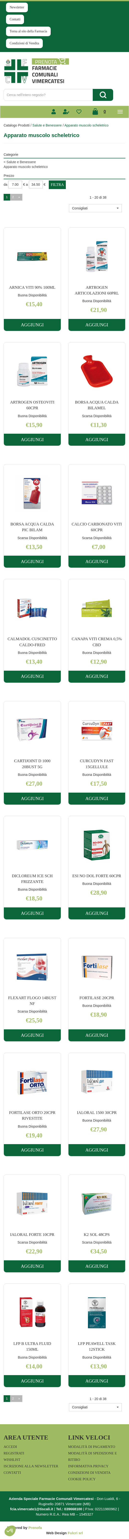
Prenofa (35, 1528)
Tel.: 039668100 (69, 1509)
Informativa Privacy (88, 1466)
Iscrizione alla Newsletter (31, 1466)
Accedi (10, 1447)
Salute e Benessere (47, 125)
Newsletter (17, 7)
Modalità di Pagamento (91, 1447)
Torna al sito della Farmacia (28, 31)
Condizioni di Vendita (24, 43)
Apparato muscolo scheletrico (26, 167)
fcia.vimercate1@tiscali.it (31, 1509)
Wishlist (12, 1460)
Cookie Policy (82, 1479)
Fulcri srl (75, 1533)
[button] (95, 208)
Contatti (15, 19)
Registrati (14, 1453)
